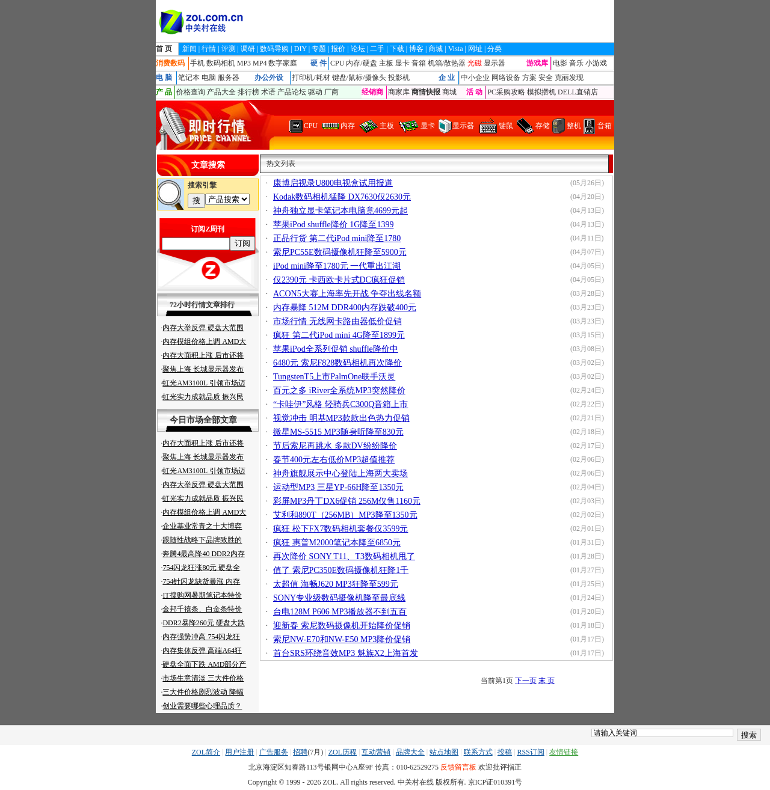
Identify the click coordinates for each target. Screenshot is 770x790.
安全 (545, 77)
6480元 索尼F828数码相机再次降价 (337, 362)
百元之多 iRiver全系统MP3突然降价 (339, 390)
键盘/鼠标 (347, 77)
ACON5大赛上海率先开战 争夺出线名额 (347, 293)
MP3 (244, 63)
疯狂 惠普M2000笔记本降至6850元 (337, 542)
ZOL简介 (206, 752)
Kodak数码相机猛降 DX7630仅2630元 (342, 196)
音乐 (576, 63)
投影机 (399, 77)
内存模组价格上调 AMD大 (204, 341)
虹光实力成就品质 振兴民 (203, 397)
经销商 (372, 92)
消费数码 (170, 63)
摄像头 (375, 77)
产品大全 (221, 92)
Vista (455, 48)
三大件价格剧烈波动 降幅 (203, 692)
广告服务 (273, 752)
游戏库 (537, 63)
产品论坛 (291, 92)
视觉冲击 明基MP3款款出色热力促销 (341, 418)
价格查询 (190, 92)
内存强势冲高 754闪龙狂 (201, 636)
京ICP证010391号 (495, 782)
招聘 (300, 752)
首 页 (164, 48)
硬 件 (318, 63)
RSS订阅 (530, 752)
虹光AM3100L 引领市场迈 (203, 383)
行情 (209, 48)
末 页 (546, 680)
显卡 (402, 63)
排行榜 (248, 92)
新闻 (189, 48)
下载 (397, 48)
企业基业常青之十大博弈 (202, 526)
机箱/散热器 (447, 63)
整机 (574, 125)
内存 (347, 125)
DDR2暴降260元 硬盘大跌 (203, 623)
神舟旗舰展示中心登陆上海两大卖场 (340, 473)
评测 (228, 48)
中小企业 (475, 77)
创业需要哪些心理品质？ (202, 706)
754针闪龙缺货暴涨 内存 (201, 581)
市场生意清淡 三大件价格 (203, 678)
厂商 (331, 92)
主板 (386, 63)
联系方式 (478, 752)
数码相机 (220, 63)
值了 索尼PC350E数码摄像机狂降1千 (340, 570)
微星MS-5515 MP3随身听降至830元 (338, 431)
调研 (248, 48)
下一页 (526, 680)
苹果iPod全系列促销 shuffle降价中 (335, 349)
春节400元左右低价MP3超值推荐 (334, 459)
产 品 (164, 92)
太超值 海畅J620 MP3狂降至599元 (335, 584)
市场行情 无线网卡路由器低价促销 (337, 321)
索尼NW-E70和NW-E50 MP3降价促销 (341, 639)
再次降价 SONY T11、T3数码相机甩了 (344, 556)
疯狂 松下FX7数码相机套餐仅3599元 (340, 528)
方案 (529, 77)
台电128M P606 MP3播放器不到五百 (340, 611)
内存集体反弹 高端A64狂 (202, 650)
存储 (542, 125)
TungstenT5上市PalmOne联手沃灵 (334, 376)
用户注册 (239, 752)
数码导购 (274, 48)
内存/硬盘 (361, 63)
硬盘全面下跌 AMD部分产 (204, 664)
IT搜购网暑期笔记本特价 (201, 595)
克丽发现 (569, 77)
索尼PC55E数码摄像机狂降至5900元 (340, 252)
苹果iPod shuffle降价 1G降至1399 (333, 224)
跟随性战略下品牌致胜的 (202, 540)
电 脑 (164, 77)
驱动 (315, 92)
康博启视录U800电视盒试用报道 (333, 183)
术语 (268, 92)
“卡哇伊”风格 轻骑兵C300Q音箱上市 (340, 404)
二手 (377, 48)
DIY (300, 48)
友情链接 (563, 752)
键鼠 (506, 125)
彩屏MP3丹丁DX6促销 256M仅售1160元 (346, 501)
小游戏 (596, 63)
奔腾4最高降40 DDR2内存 (203, 554)
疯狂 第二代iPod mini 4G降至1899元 (339, 335)
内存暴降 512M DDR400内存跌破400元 (344, 307)
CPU (337, 63)
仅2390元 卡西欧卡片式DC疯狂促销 (339, 279)
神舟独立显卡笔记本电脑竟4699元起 (340, 210)
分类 (494, 48)
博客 (416, 48)
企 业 (447, 77)
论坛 (358, 48)
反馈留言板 (458, 767)
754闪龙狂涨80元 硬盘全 (201, 567)
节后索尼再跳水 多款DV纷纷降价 (335, 445)
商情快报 (425, 92)
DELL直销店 (578, 92)
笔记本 (189, 77)
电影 (560, 63)
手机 (197, 63)
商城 (435, 48)
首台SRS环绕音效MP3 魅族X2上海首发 (345, 653)
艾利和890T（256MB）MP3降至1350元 (345, 514)
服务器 (228, 77)
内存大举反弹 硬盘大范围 (203, 327)
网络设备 (505, 77)
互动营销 (376, 752)
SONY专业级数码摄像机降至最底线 (339, 597)
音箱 (418, 63)
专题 (319, 48)
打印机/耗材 (311, 77)
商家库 (399, 92)
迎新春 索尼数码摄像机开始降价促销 (341, 625)
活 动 (474, 92)
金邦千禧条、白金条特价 (202, 609)
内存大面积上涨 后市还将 (203, 355)
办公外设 (268, 77)
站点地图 (444, 752)
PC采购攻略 (506, 92)
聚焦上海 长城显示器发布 (203, 369)
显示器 (494, 63)
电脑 (209, 77)
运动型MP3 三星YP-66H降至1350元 (338, 487)
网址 (475, 48)
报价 (338, 48)
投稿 (504, 752)
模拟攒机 (541, 92)
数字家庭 (282, 63)
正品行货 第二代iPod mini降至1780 (337, 238)
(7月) (315, 752)
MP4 (259, 63)
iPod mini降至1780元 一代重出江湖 (337, 266)
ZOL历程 (342, 752)
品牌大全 (410, 752)
